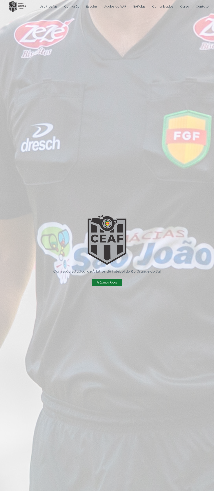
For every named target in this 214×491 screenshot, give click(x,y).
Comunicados (162, 6)
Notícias (139, 6)
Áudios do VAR (115, 6)
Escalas (92, 6)
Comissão (72, 6)
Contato (202, 6)
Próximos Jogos (107, 284)
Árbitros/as (49, 6)
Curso (184, 6)
